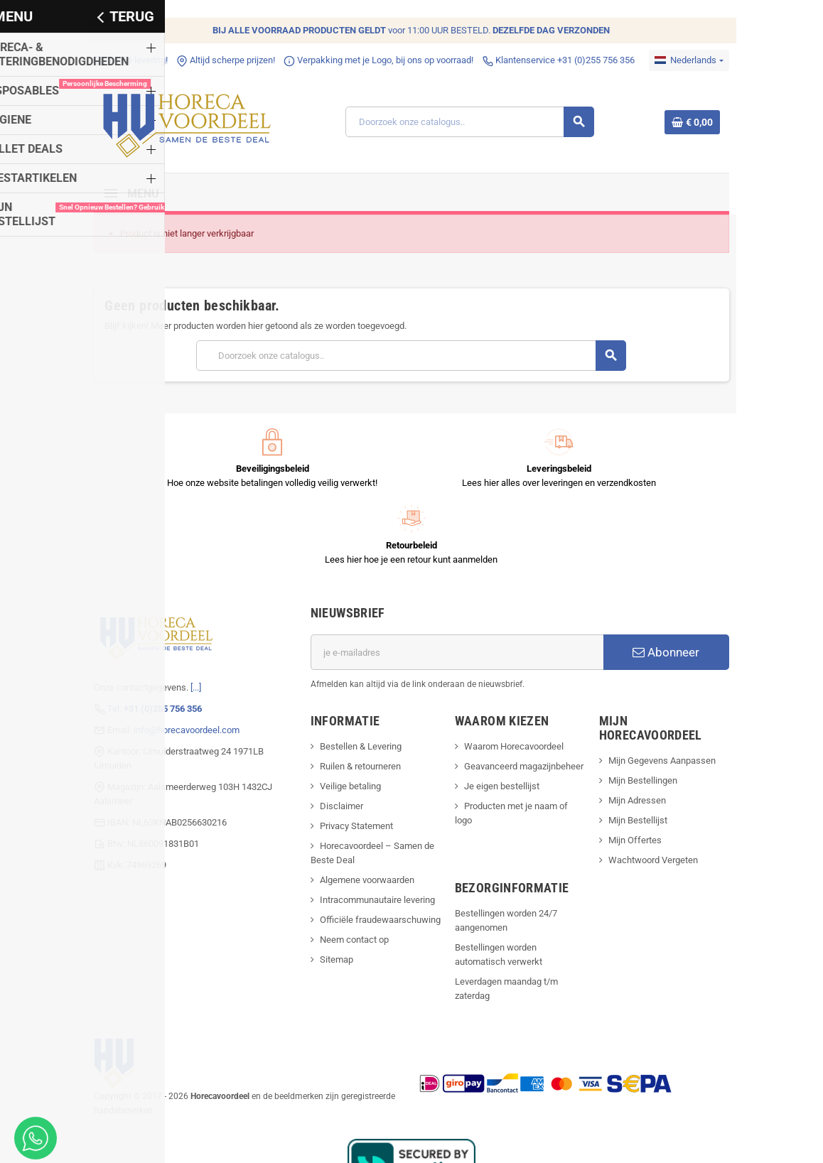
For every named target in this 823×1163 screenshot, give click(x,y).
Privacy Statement (350, 754)
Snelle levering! (114, 60)
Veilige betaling (344, 714)
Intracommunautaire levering (371, 828)
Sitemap (331, 887)
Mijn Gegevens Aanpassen (671, 674)
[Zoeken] (474, 124)
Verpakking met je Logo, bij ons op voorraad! (362, 60)
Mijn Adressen (646, 714)
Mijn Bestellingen (652, 694)
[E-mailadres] (459, 580)
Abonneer (679, 580)
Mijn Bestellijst (647, 734)
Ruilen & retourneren (354, 694)
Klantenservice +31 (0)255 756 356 (542, 60)
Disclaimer (335, 734)
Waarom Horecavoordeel (515, 674)
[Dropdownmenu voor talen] (706, 60)
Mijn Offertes (644, 754)
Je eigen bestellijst (503, 714)
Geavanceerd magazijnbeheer (525, 694)
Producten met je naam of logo (527, 734)
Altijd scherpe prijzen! (209, 60)
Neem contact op (348, 867)
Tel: (138, 636)
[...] (179, 615)
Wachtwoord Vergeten (662, 774)
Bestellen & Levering (355, 674)
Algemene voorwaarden (361, 808)
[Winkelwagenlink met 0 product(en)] (708, 124)
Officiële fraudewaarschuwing (374, 848)
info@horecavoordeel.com (170, 657)
